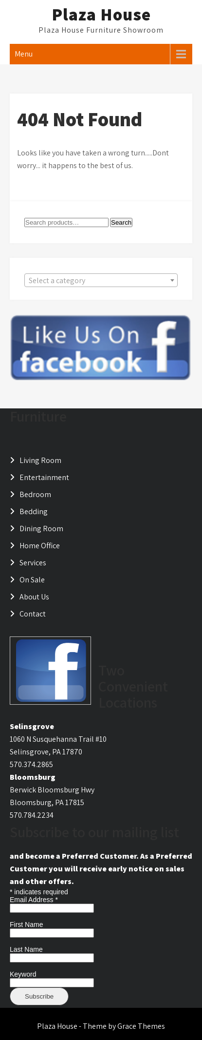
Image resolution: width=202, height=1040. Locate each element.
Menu (24, 54)
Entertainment (44, 477)
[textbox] (101, 281)
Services (32, 563)
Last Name (26, 949)
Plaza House (101, 14)
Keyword (23, 974)
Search (121, 222)
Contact (32, 614)
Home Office (39, 545)
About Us (34, 597)
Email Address (34, 900)
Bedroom (35, 494)
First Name (26, 924)
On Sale (32, 580)
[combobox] (101, 280)
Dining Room (41, 528)
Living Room (40, 460)
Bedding (33, 511)
